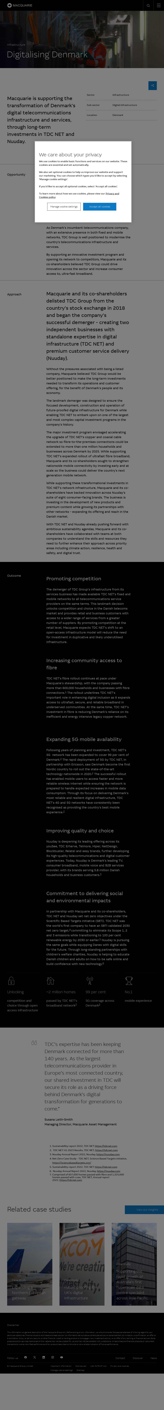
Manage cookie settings (64, 206)
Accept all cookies (99, 206)
